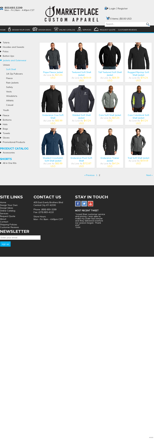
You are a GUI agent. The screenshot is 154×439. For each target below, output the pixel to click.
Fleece (9, 78)
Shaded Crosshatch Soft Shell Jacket (53, 159)
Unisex (6, 64)
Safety (9, 87)
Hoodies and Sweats (13, 47)
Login (112, 8)
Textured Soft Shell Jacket (81, 73)
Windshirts (11, 96)
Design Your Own (21, 30)
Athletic (10, 100)
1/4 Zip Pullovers (14, 73)
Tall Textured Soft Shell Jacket (110, 73)
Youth (6, 110)
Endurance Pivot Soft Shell (81, 159)
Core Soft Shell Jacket (110, 115)
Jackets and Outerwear (14, 60)
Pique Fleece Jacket (53, 72)
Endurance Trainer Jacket (110, 159)
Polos (5, 51)
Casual (9, 105)
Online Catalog (67, 30)
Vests (9, 91)
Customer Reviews (127, 30)
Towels (6, 133)
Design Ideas (44, 30)
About (3, 219)
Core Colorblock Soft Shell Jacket (138, 116)
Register (123, 8)
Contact (4, 221)
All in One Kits (9, 163)
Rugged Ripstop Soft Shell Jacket (138, 73)
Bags (5, 128)
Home (3, 30)
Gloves (6, 137)
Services (87, 30)
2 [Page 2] (99, 175)
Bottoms (7, 119)
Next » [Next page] (149, 175)
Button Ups (8, 56)
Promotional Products (14, 142)
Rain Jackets (12, 82)
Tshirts (6, 42)
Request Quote (107, 30)
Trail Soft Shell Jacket (138, 158)
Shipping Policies (8, 224)
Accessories (9, 152)
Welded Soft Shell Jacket (81, 116)
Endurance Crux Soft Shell (53, 116)
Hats (5, 124)
